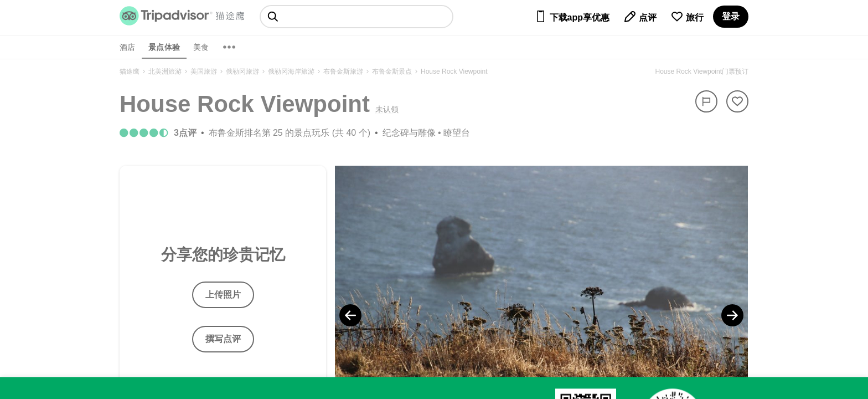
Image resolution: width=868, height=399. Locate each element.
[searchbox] (356, 16)
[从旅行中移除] (737, 101)
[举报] (706, 101)
